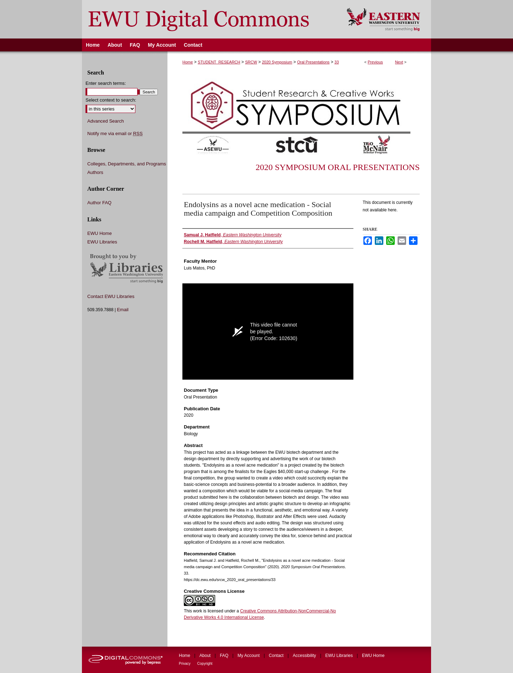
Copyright (205, 664)
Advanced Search (105, 121)
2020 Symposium (277, 62)
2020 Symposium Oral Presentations (337, 167)
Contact (277, 655)
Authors (95, 172)
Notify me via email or (114, 134)
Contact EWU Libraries (110, 296)
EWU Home (99, 233)
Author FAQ (99, 202)
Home (187, 62)
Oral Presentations (313, 62)
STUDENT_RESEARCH (219, 62)
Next (399, 62)
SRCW (251, 62)
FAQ (224, 655)
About (206, 655)
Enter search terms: (106, 83)
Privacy (185, 664)
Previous (375, 62)
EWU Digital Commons (209, 19)
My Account (249, 655)
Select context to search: (111, 100)
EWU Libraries (102, 242)
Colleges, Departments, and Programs (126, 163)
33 (337, 62)
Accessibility (305, 655)
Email (123, 309)
